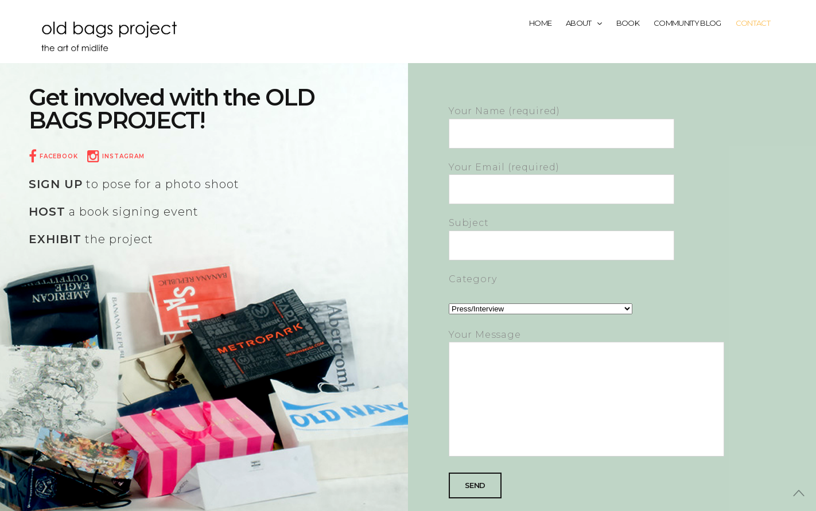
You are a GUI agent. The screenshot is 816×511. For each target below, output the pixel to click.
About (584, 23)
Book (627, 23)
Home (540, 23)
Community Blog (687, 23)
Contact (753, 23)
